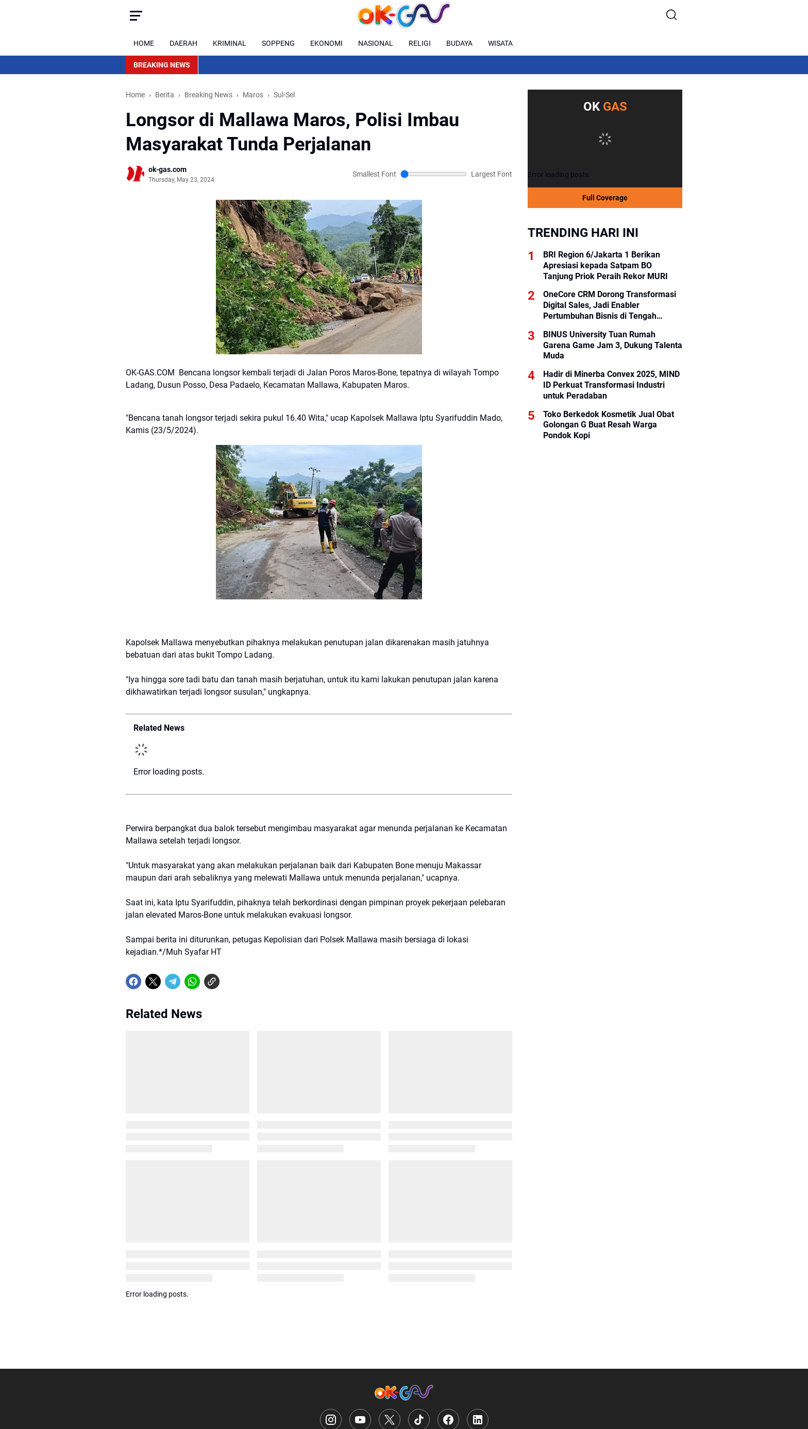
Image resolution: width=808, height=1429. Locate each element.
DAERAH (183, 43)
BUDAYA (459, 43)
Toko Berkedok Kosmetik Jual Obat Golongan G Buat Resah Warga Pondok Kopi (608, 425)
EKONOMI (326, 43)
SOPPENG (278, 43)
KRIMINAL (229, 43)
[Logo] (404, 1392)
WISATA (500, 43)
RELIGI (420, 43)
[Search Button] (672, 15)
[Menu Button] (136, 15)
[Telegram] (172, 981)
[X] (153, 981)
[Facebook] (133, 981)
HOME (143, 43)
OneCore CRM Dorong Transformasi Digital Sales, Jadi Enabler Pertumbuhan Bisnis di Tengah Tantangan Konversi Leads (609, 305)
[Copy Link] (212, 981)
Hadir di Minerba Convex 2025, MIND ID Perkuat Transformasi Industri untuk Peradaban (611, 385)
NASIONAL (375, 43)
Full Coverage (605, 198)
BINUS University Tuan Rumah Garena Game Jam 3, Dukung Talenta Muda (612, 345)
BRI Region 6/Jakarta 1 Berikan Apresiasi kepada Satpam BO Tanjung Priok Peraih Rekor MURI (605, 265)
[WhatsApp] (192, 981)
